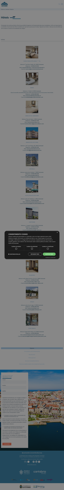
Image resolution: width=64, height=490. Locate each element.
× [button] (57, 232)
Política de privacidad (13, 243)
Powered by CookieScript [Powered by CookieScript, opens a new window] (50, 257)
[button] (14, 254)
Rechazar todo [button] (35, 254)
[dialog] (32, 245)
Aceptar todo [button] (49, 254)
